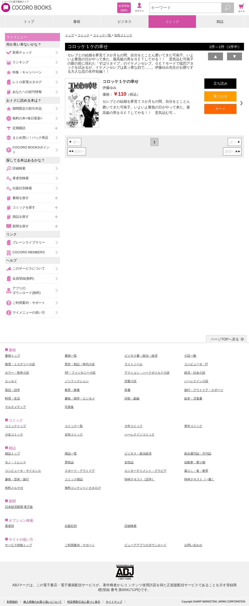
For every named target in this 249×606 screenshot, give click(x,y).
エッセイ (11, 381)
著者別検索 (20, 178)
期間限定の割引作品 (27, 108)
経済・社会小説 (194, 372)
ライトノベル (133, 364)
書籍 (76, 22)
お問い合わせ (193, 545)
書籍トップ (12, 355)
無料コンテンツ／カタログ (83, 488)
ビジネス (125, 22)
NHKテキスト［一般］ (199, 479)
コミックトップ (15, 426)
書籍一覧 (71, 355)
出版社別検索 (22, 188)
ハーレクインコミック (139, 434)
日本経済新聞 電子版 (19, 507)
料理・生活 (12, 398)
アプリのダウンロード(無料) (26, 290)
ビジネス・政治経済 (138, 453)
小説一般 (190, 355)
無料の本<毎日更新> (27, 118)
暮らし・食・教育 (196, 471)
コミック (172, 22)
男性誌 (69, 462)
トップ (29, 22)
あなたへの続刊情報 (27, 92)
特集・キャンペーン (27, 72)
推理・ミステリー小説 (20, 364)
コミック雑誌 (74, 479)
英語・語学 (12, 390)
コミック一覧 (102, 35)
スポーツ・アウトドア (80, 471)
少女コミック (14, 434)
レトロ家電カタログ (27, 82)
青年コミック (193, 426)
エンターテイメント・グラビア (145, 471)
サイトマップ (114, 601)
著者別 (9, 526)
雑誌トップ (12, 453)
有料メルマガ (14, 488)
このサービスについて (28, 268)
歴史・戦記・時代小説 (80, 364)
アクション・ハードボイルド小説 (147, 372)
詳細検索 (19, 168)
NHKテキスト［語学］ (139, 479)
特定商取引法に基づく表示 (83, 601)
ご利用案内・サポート (28, 303)
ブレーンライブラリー (28, 242)
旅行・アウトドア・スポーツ (203, 390)
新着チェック (22, 52)
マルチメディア (15, 407)
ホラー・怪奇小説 (17, 372)
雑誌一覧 (71, 453)
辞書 (127, 390)
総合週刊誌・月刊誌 (197, 453)
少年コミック (133, 426)
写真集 (69, 407)
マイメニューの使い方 (28, 312)
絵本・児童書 (193, 398)
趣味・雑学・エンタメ (80, 398)
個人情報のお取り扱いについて (42, 601)
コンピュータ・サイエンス (23, 471)
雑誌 (220, 22)
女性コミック (123, 35)
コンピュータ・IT (196, 364)
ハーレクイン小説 (196, 381)
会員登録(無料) (23, 278)
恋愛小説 (130, 381)
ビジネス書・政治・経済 (141, 355)
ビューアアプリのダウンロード (145, 545)
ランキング (20, 62)
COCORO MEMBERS (28, 252)
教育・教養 (72, 390)
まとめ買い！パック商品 (30, 137)
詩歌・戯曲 (132, 398)
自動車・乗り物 (194, 462)
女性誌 (129, 462)
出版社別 (71, 526)
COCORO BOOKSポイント (31, 149)
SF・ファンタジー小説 (80, 372)
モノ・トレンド (15, 462)
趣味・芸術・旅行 (17, 479)
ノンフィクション (77, 381)
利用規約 (12, 601)
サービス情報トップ (18, 545)
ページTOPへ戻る (225, 339)
